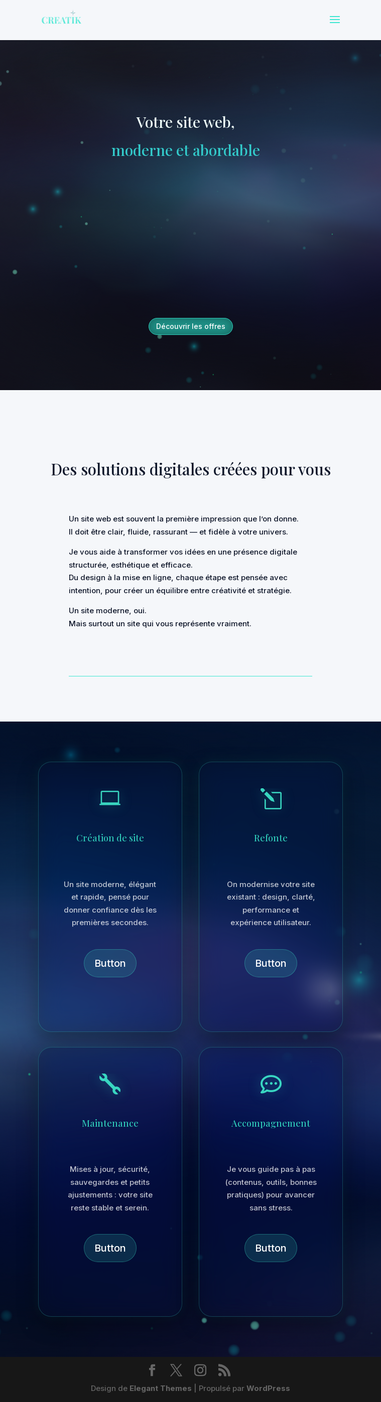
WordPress (268, 1388)
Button (110, 963)
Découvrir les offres (190, 326)
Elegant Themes (161, 1388)
